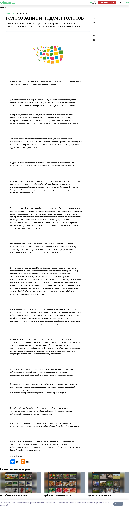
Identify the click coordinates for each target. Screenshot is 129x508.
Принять (118, 504)
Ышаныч (7, 2)
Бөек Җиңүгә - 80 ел (107, 2)
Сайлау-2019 (10, 13)
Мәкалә (3, 7)
